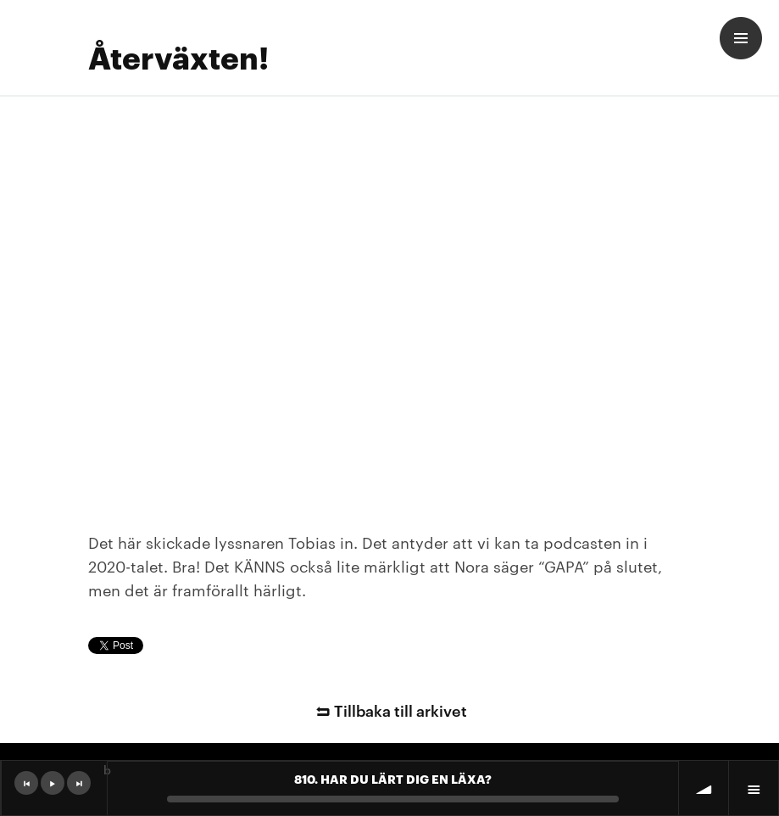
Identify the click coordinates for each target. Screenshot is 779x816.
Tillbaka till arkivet (389, 709)
